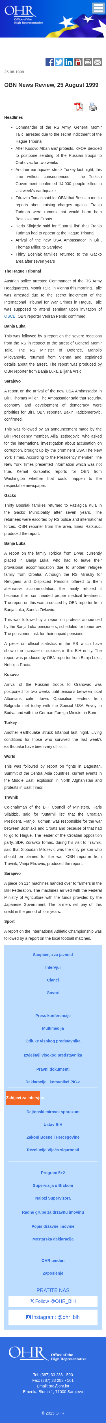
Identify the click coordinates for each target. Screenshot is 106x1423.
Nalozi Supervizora (53, 1198)
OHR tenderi (53, 1260)
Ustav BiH (53, 1124)
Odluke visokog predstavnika (53, 1041)
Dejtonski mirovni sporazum (53, 1112)
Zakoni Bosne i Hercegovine (53, 1137)
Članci (53, 980)
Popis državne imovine (53, 1226)
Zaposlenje (53, 1273)
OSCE (10, 316)
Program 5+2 (53, 1173)
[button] (98, 8)
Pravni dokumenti (53, 1069)
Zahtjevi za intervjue (23, 1097)
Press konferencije (53, 1015)
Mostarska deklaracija (53, 1239)
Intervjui (52, 967)
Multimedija (53, 1028)
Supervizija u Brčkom (53, 1185)
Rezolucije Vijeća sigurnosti (53, 1150)
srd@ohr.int (59, 1386)
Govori (53, 993)
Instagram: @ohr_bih (52, 1317)
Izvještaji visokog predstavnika (53, 1055)
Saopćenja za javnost (53, 954)
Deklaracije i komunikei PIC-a (53, 1082)
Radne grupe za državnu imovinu (53, 1212)
